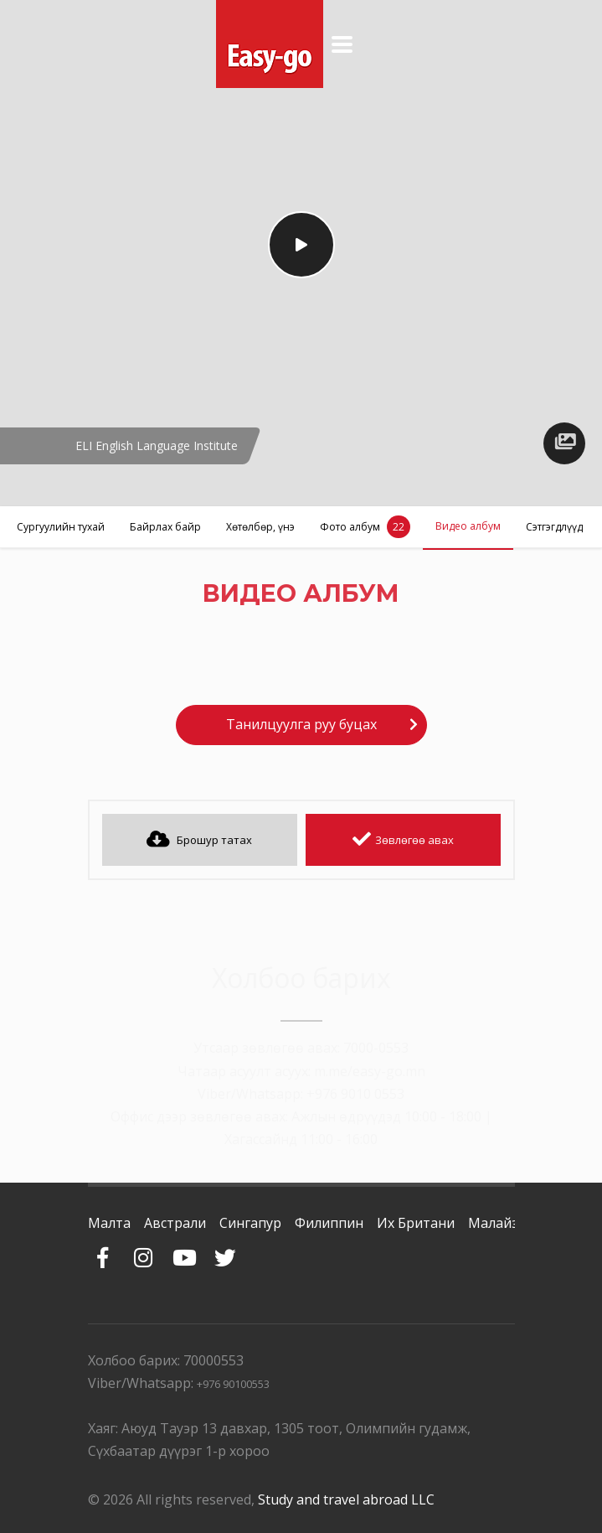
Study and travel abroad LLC (346, 1499)
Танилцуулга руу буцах (301, 724)
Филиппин (329, 1223)
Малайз (493, 1223)
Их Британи (416, 1223)
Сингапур (250, 1223)
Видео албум (468, 526)
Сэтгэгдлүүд (554, 527)
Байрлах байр (165, 527)
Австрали (175, 1223)
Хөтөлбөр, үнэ (260, 527)
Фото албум (365, 526)
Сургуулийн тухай (61, 527)
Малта (109, 1223)
